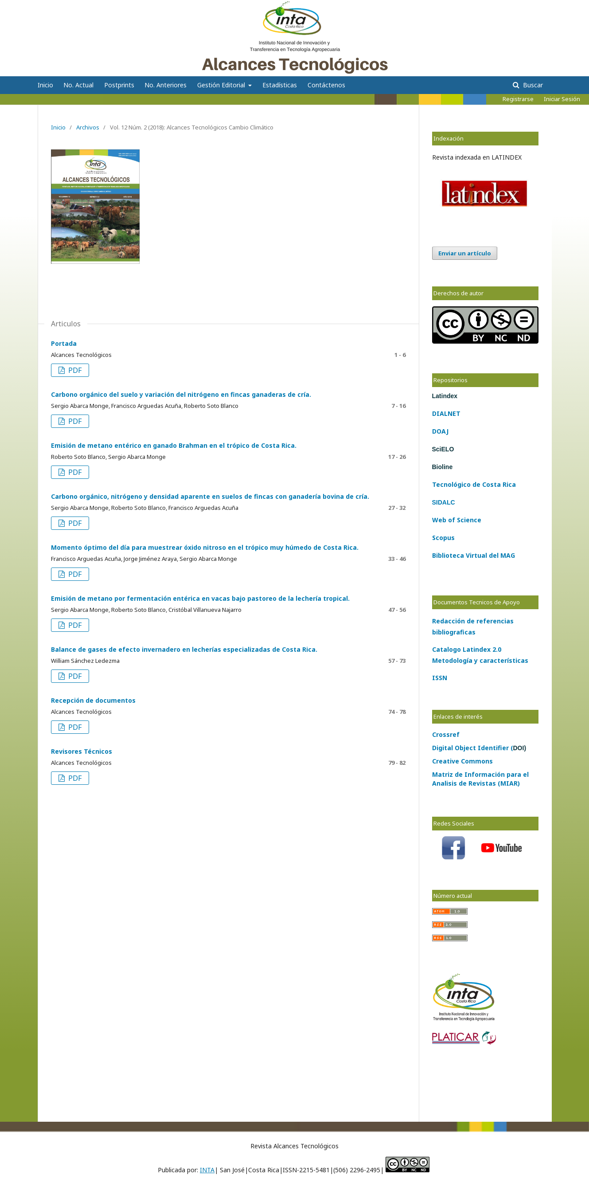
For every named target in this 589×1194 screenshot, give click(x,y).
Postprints (119, 85)
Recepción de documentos (93, 700)
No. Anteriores (165, 85)
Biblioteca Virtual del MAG (473, 555)
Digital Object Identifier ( (479, 748)
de (475, 484)
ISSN (439, 677)
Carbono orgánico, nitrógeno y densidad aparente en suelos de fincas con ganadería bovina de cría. (210, 496)
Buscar (532, 85)
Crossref (446, 734)
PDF (74, 370)
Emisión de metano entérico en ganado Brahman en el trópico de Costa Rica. (173, 445)
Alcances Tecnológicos (96, 11)
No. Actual (78, 85)
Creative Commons (462, 761)
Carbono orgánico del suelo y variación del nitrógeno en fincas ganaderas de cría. (181, 394)
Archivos (87, 127)
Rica (508, 484)
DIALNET (446, 413)
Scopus (443, 537)
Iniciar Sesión (562, 99)
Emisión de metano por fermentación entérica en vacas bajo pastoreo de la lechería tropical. (200, 598)
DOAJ (440, 431)
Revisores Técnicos (81, 751)
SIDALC (443, 502)
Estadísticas (279, 85)
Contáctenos (326, 85)
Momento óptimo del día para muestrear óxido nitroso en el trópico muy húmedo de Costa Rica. (205, 547)
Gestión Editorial (222, 85)
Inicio (45, 85)
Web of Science (456, 520)
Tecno (442, 484)
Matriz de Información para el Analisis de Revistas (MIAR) (480, 778)
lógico (461, 484)
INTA (207, 1170)
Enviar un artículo (464, 253)
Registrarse (518, 99)
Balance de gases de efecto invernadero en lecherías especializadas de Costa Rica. (184, 649)
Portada (64, 343)
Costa (490, 484)
